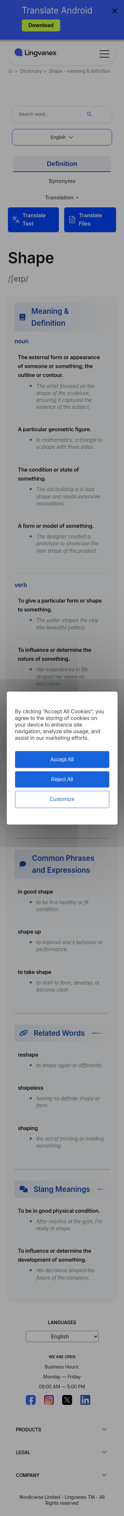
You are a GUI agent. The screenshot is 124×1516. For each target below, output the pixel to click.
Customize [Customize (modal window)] (62, 799)
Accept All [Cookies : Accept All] (61, 759)
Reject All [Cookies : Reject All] (62, 779)
